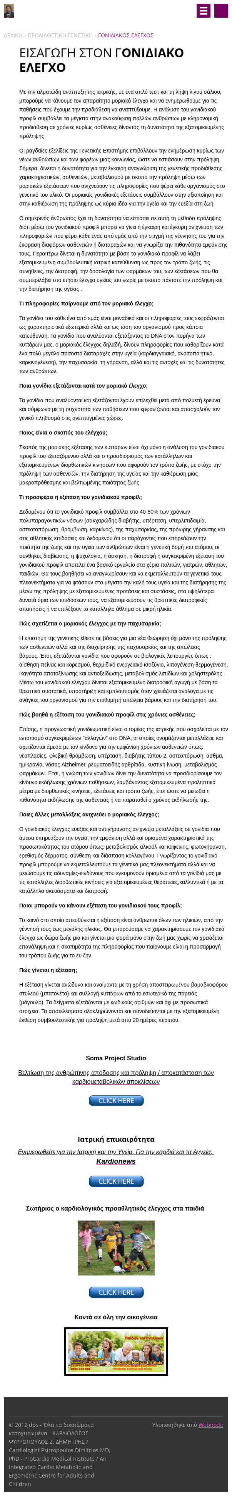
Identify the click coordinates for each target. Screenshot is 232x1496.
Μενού (203, 11)
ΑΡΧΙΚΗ (13, 35)
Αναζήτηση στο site (221, 11)
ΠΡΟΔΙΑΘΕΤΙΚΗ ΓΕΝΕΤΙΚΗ (60, 35)
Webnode (211, 1424)
